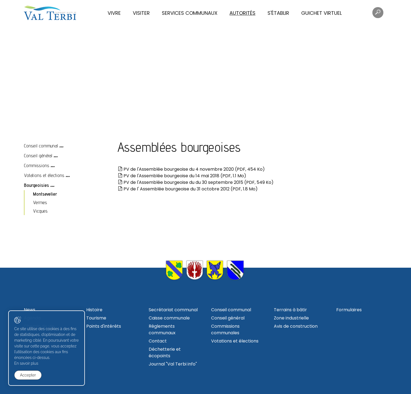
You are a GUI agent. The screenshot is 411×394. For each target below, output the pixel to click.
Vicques (40, 211)
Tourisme (96, 318)
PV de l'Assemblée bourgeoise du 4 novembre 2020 (191, 169)
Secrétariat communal (173, 310)
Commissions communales (225, 329)
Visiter (141, 13)
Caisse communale (169, 318)
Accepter (28, 375)
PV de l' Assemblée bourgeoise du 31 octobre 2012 (188, 189)
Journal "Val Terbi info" (173, 364)
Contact (158, 341)
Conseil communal (41, 146)
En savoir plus (26, 363)
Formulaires (349, 310)
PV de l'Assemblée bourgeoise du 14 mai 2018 (182, 176)
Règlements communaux (162, 329)
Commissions (36, 165)
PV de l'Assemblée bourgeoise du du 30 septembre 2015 (196, 182)
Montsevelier (45, 194)
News (29, 310)
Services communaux (189, 13)
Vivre (114, 13)
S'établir (278, 13)
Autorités (242, 13)
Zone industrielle (291, 318)
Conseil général (38, 155)
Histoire (94, 310)
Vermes (40, 202)
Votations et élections (44, 175)
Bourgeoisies (36, 185)
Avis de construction (296, 326)
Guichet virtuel (321, 13)
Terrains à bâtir (290, 310)
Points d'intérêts (103, 326)
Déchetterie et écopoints (165, 352)
